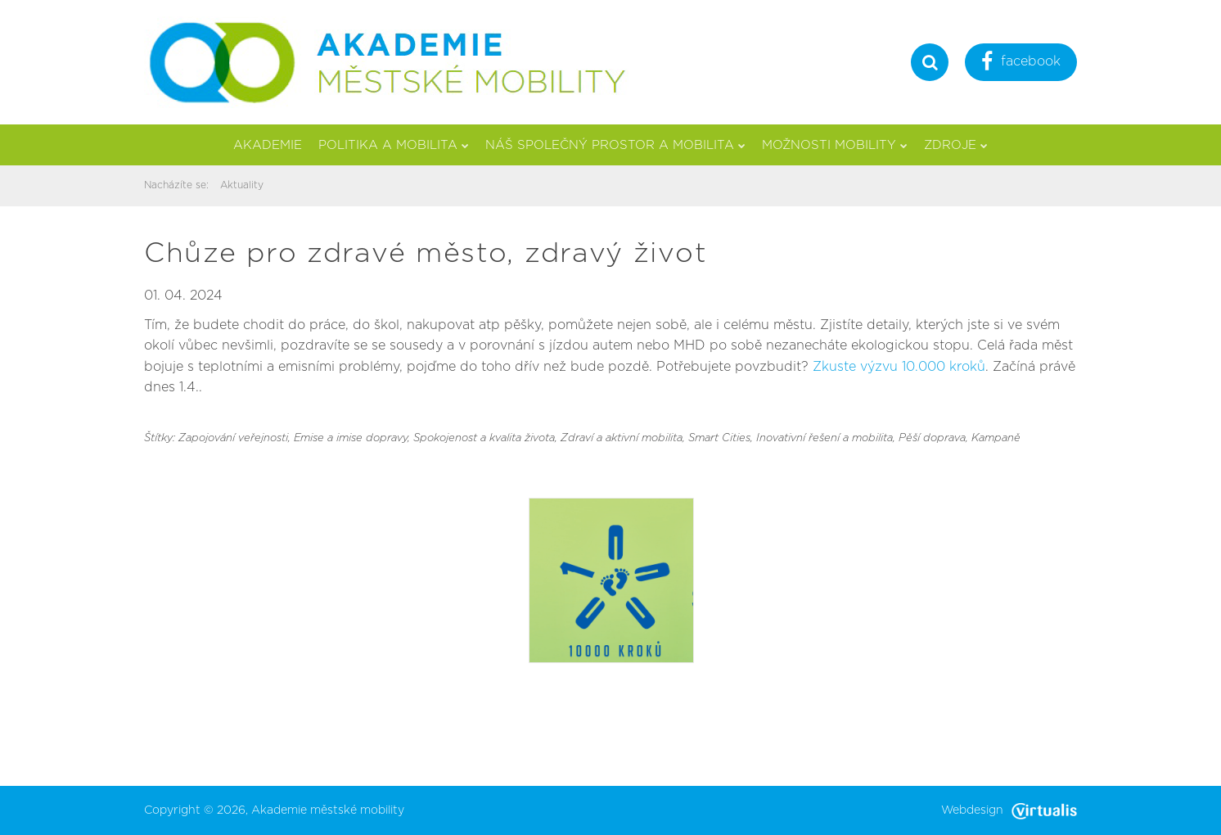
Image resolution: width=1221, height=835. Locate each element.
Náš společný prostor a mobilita (615, 145)
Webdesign (1009, 810)
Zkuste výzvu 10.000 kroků (899, 366)
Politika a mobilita (393, 145)
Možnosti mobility (835, 145)
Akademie (267, 145)
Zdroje (956, 145)
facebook (1021, 63)
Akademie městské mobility (327, 810)
